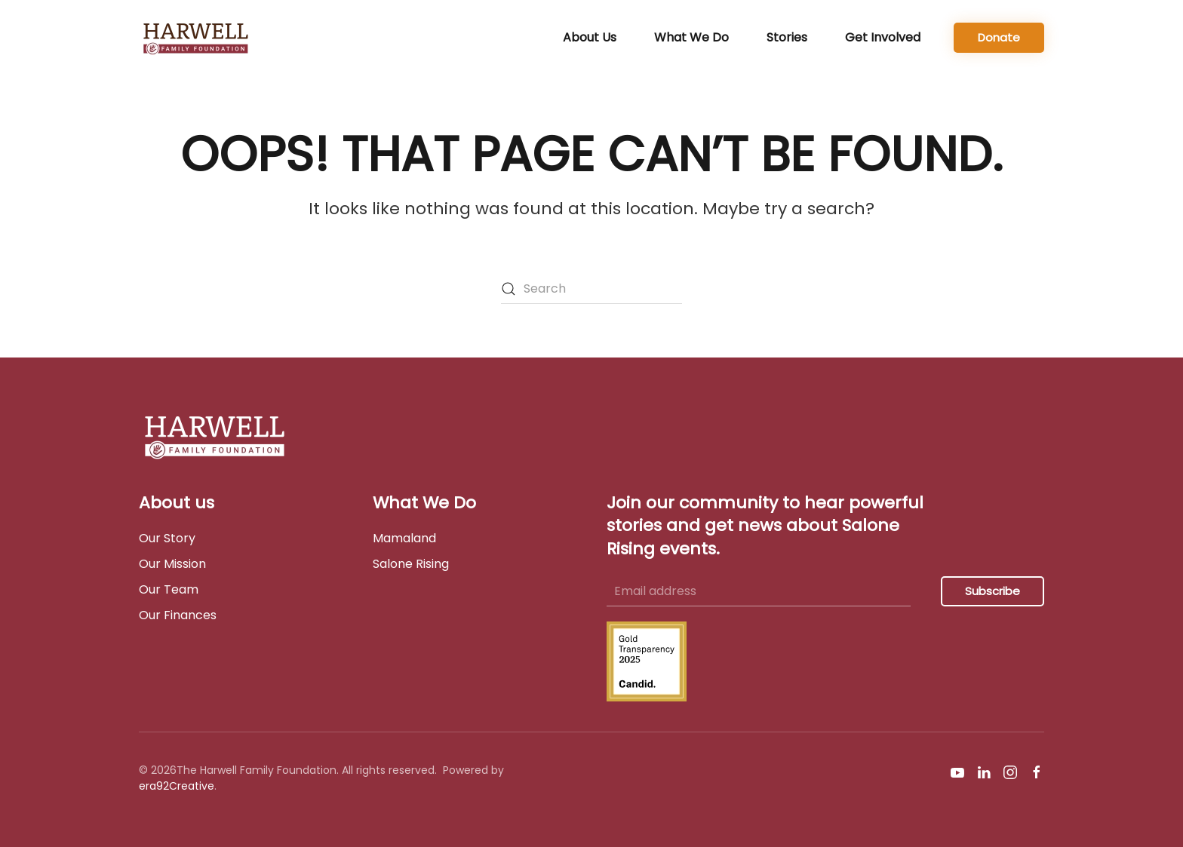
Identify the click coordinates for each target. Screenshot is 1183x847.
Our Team (168, 589)
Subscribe (992, 591)
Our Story (167, 538)
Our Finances (178, 615)
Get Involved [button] (882, 37)
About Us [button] (589, 37)
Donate (999, 37)
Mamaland (404, 538)
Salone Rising (411, 563)
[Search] (591, 289)
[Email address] (759, 591)
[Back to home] (198, 38)
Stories (787, 37)
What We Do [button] (691, 37)
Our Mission (172, 563)
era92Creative (176, 785)
